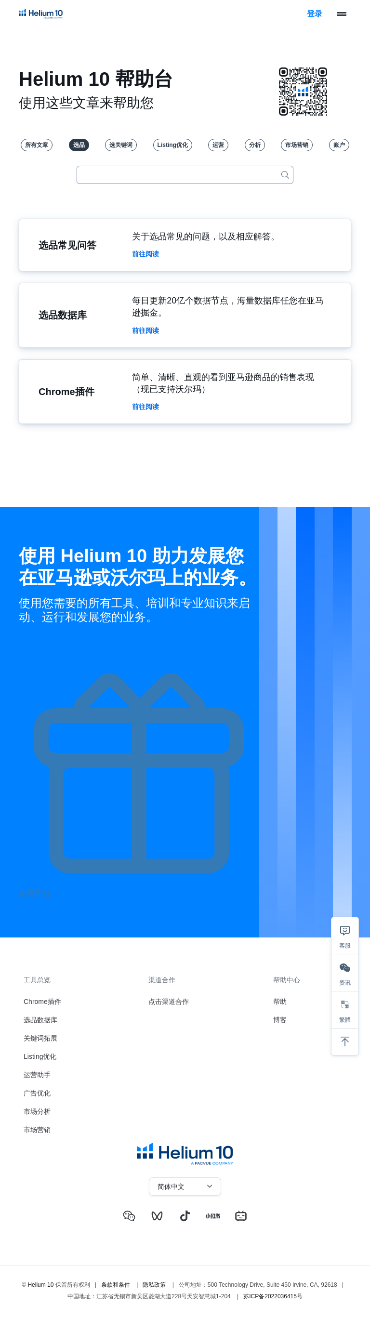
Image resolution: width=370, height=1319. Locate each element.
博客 (280, 1020)
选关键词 (120, 145)
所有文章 (36, 145)
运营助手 (37, 1075)
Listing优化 (173, 145)
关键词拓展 (40, 1038)
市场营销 (296, 145)
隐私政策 (154, 1283)
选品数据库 (40, 1020)
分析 (255, 145)
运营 (218, 145)
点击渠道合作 (168, 1001)
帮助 (280, 1001)
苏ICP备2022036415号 (273, 1295)
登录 (314, 14)
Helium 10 (40, 1283)
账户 (339, 145)
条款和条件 (115, 1283)
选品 (79, 145)
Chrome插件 (42, 1001)
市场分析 (37, 1111)
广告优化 (37, 1093)
